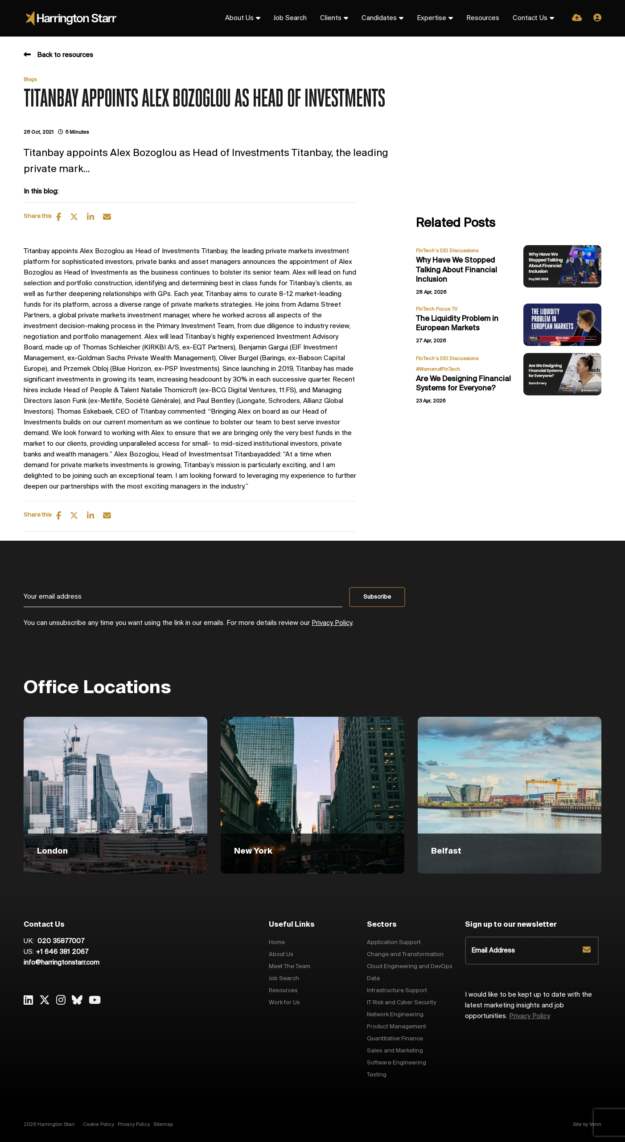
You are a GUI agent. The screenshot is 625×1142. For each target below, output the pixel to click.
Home (277, 942)
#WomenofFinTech (438, 369)
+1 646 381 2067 (62, 952)
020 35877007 (60, 941)
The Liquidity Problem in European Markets (457, 324)
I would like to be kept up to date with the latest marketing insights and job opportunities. (528, 1005)
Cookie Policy (98, 1124)
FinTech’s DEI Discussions (447, 251)
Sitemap (163, 1124)
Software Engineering (396, 1063)
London (52, 851)
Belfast (446, 851)
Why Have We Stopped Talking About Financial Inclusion (456, 270)
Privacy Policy (332, 623)
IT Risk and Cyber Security (401, 1002)
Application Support (394, 942)
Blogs (30, 79)
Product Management (396, 1026)
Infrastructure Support (397, 990)
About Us (239, 18)
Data (373, 978)
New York (253, 851)
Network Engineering (395, 1014)
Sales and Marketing (395, 1051)
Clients (330, 18)
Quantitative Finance (395, 1038)
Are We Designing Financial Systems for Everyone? (463, 384)
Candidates (379, 18)
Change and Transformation (405, 954)
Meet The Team (289, 966)
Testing (377, 1075)
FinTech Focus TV (436, 309)
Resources (482, 18)
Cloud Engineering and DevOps (409, 966)
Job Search (290, 18)
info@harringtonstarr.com (61, 962)
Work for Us (284, 1002)
